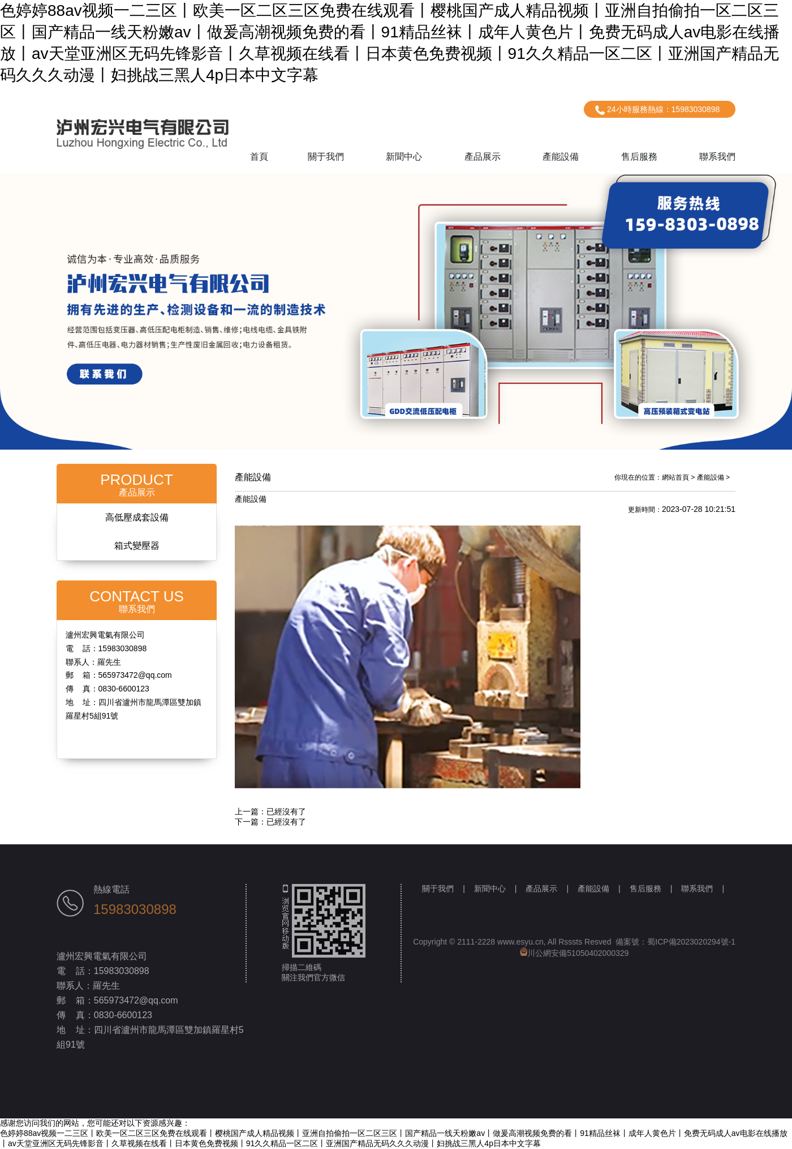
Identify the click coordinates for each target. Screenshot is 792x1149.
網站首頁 (675, 477)
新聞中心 (404, 156)
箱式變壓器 (137, 545)
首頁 (259, 156)
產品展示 (482, 156)
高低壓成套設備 (137, 517)
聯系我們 (717, 156)
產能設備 (561, 156)
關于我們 (326, 156)
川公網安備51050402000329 (574, 953)
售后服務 (639, 156)
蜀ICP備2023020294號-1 (691, 941)
